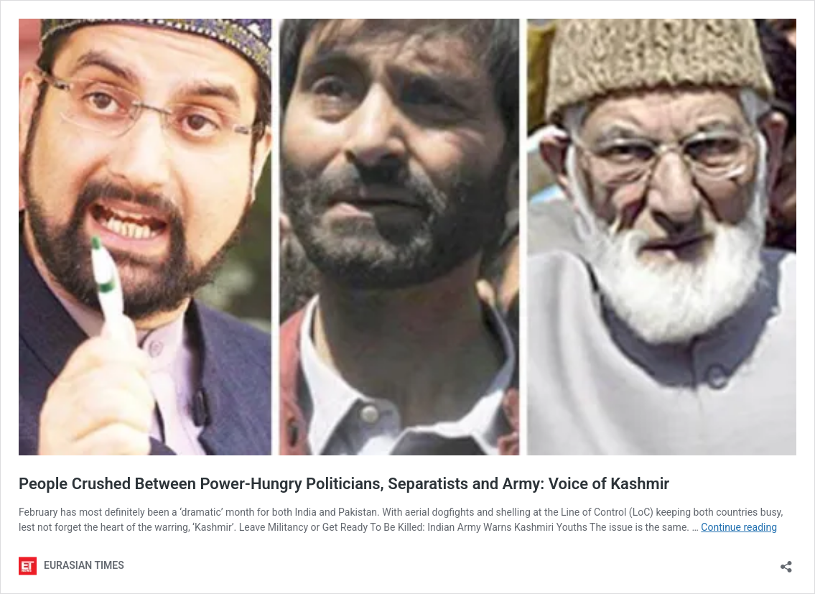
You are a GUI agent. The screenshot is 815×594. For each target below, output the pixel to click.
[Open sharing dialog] (786, 562)
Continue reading (739, 527)
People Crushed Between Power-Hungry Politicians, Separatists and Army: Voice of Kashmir (344, 484)
